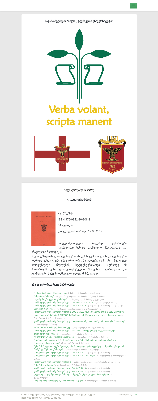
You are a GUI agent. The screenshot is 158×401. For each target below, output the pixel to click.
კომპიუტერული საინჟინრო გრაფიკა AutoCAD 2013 (72, 368)
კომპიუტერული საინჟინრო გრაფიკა (77, 362)
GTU (135, 394)
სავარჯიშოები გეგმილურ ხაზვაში (69, 299)
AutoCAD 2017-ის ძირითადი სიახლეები (71, 337)
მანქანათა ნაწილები (70, 296)
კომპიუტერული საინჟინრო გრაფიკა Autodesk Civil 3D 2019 (75, 302)
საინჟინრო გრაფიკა (68, 309)
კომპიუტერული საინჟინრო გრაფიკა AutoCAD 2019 (78, 305)
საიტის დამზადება (9, 393)
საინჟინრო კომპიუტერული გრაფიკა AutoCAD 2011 (72, 352)
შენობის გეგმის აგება (62, 365)
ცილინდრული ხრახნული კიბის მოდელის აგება (75, 380)
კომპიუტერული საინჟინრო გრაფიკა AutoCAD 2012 (72, 371)
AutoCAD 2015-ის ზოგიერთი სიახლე (69, 327)
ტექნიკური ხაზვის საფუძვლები (67, 293)
